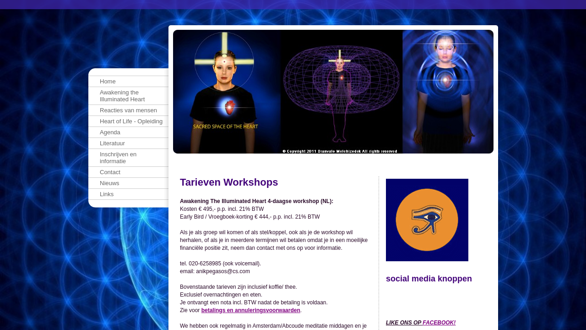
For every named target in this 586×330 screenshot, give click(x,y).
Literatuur (112, 143)
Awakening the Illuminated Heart (122, 96)
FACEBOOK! (439, 322)
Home (108, 81)
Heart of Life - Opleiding (131, 121)
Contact (110, 172)
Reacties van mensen (128, 110)
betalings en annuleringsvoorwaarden (250, 310)
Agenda (110, 132)
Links (107, 194)
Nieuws (109, 183)
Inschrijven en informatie (118, 158)
